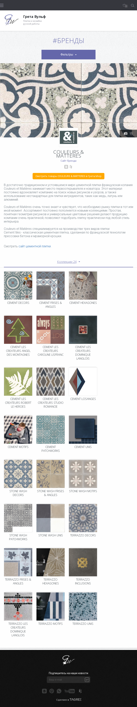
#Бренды (68, 40)
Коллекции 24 (67, 262)
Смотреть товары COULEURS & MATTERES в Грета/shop (68, 176)
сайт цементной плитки (35, 246)
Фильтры (66, 54)
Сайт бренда (68, 160)
